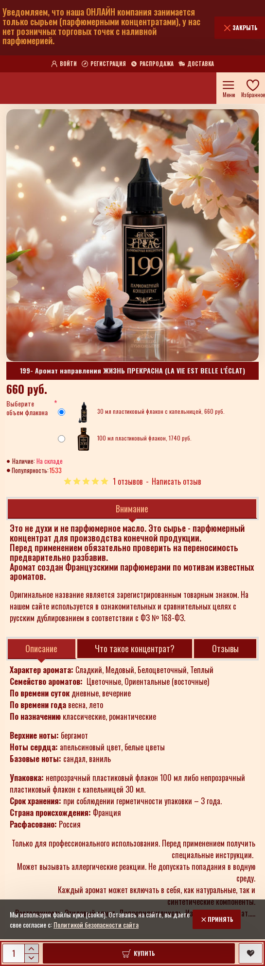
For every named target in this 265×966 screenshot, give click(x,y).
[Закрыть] (239, 28)
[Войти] (64, 64)
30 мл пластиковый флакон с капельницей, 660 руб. (141, 412)
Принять (220, 919)
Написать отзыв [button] (176, 481)
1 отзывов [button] (128, 481)
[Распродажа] (152, 64)
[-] (31, 958)
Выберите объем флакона (27, 408)
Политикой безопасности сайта (96, 924)
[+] (31, 948)
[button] (139, 953)
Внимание (132, 508)
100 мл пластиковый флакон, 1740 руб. (125, 439)
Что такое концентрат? (135, 648)
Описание (41, 648)
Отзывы (225, 648)
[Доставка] (196, 64)
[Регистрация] (103, 64)
